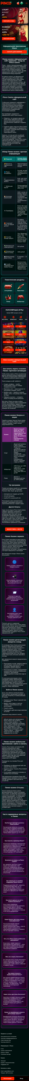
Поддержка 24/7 (5, 1064)
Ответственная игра (6, 1040)
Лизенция (3, 1060)
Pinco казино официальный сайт (14, 360)
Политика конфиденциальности (9, 1038)
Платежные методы (6, 1054)
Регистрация (7, 1078)
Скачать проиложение (6, 1050)
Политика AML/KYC (6, 1042)
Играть (8, 326)
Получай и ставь (9, 21)
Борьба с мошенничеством (7, 1062)
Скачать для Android (14, 51)
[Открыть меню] (26, 3)
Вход (21, 1078)
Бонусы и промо (5, 1052)
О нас (2, 1048)
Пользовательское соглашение (8, 1036)
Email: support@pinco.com (7, 1071)
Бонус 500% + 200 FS (14, 529)
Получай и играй (9, 38)
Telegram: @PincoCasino (7, 1073)
